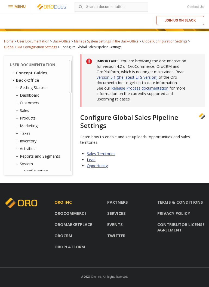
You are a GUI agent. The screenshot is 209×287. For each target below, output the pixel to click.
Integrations (33, 148)
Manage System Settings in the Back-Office (106, 41)
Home (9, 41)
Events (115, 224)
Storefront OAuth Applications (39, 117)
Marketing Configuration (38, 85)
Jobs (28, 162)
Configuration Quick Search (45, 97)
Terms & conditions (180, 202)
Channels (32, 155)
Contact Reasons (39, 126)
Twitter (116, 235)
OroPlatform (69, 246)
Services (116, 213)
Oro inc (63, 202)
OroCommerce (70, 213)
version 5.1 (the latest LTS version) (128, 77)
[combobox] (111, 6)
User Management (39, 107)
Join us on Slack (180, 20)
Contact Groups (38, 133)
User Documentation (33, 41)
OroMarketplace (73, 224)
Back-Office (61, 41)
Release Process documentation (139, 88)
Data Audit (33, 169)
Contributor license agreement (181, 227)
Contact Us (195, 7)
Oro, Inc (96, 277)
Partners (117, 202)
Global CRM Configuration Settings (30, 47)
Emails (28, 141)
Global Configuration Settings (164, 41)
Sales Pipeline (44, 62)
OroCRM (63, 235)
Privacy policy (173, 213)
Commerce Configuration (38, 72)
